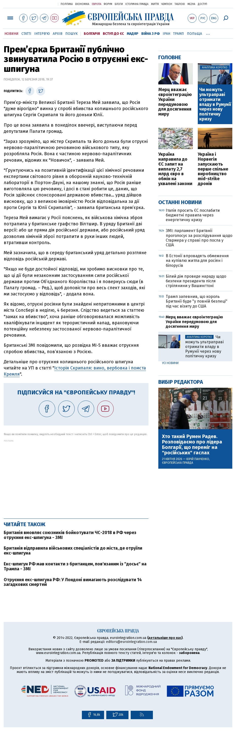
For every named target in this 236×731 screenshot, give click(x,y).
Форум (108, 4)
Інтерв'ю (42, 34)
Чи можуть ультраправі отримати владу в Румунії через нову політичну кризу (215, 104)
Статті (26, 34)
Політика (67, 4)
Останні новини (180, 202)
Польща (194, 34)
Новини (11, 34)
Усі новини (170, 363)
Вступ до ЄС (113, 34)
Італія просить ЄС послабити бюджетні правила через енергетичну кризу (193, 215)
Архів (57, 34)
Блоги (119, 4)
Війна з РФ (150, 34)
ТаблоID (180, 4)
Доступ (202, 4)
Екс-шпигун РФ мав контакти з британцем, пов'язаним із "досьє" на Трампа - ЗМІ (75, 566)
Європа (96, 4)
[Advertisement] (76, 476)
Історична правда (136, 4)
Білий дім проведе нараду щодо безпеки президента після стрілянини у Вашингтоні (196, 281)
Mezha (191, 4)
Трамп (178, 34)
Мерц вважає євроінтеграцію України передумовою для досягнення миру (175, 102)
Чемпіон (166, 4)
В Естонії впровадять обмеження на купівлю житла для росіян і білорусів (197, 260)
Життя (155, 4)
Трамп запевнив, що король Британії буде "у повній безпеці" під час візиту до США (196, 301)
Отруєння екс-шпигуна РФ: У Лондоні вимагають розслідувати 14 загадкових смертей (73, 582)
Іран (166, 34)
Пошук (71, 34)
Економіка (82, 4)
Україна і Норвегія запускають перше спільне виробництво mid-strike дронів (213, 169)
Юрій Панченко (197, 459)
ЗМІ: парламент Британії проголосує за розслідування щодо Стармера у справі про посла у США (199, 237)
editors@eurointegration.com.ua (131, 642)
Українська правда (42, 4)
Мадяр (132, 34)
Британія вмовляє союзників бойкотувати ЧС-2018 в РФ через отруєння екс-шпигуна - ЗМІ (70, 535)
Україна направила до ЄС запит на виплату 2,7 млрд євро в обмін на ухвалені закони (175, 169)
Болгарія (92, 34)
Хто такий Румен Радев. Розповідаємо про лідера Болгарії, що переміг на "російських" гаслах (192, 444)
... (208, 33)
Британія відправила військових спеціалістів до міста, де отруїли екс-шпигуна (73, 550)
